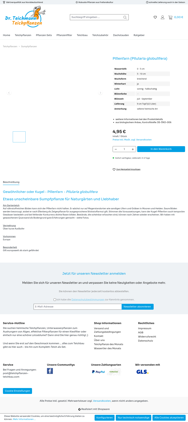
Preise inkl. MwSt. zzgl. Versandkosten (132, 139)
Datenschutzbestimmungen (87, 299)
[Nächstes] (100, 92)
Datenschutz (145, 340)
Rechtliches (146, 323)
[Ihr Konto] (162, 17)
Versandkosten (102, 400)
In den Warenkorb (161, 149)
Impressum (144, 328)
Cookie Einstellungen (17, 390)
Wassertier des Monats (107, 348)
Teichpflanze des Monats (108, 344)
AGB (140, 332)
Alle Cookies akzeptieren (169, 417)
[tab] (11, 182)
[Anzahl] (124, 149)
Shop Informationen (107, 323)
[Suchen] (125, 17)
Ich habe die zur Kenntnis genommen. (95, 299)
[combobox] (96, 17)
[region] (55, 99)
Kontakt (98, 336)
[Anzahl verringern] (116, 149)
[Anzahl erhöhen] (133, 149)
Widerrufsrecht (147, 336)
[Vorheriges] (9, 92)
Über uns (99, 340)
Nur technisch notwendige (133, 417)
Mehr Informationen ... (24, 419)
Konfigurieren (104, 417)
